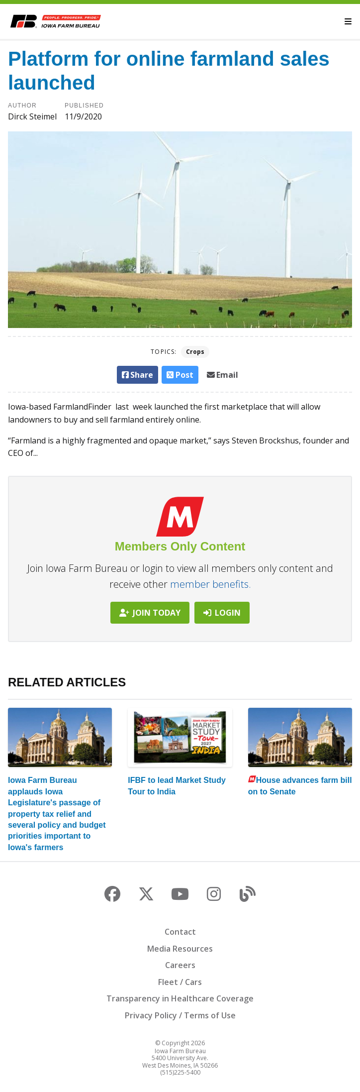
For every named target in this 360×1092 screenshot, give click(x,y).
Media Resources (180, 948)
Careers (180, 965)
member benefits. (210, 584)
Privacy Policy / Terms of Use (180, 1015)
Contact (180, 931)
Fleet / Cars (180, 982)
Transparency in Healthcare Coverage (180, 998)
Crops (195, 351)
